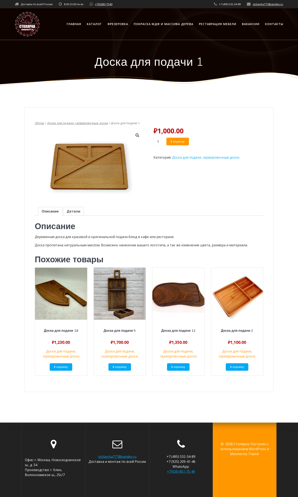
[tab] (50, 211)
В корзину (178, 141)
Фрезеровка (117, 24)
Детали (73, 211)
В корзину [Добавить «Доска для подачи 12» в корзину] (178, 367)
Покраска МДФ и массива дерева (163, 24)
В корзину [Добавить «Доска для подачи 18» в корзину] (61, 367)
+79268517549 (103, 4)
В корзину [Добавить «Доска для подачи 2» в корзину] (237, 367)
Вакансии (251, 24)
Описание (50, 211)
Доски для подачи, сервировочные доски (77, 123)
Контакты (274, 24)
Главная (74, 24)
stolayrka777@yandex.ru (268, 4)
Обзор (39, 123)
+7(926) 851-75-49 (181, 471)
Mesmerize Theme (244, 454)
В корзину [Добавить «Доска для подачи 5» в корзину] (120, 367)
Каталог (94, 24)
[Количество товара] (160, 142)
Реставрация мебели (217, 24)
